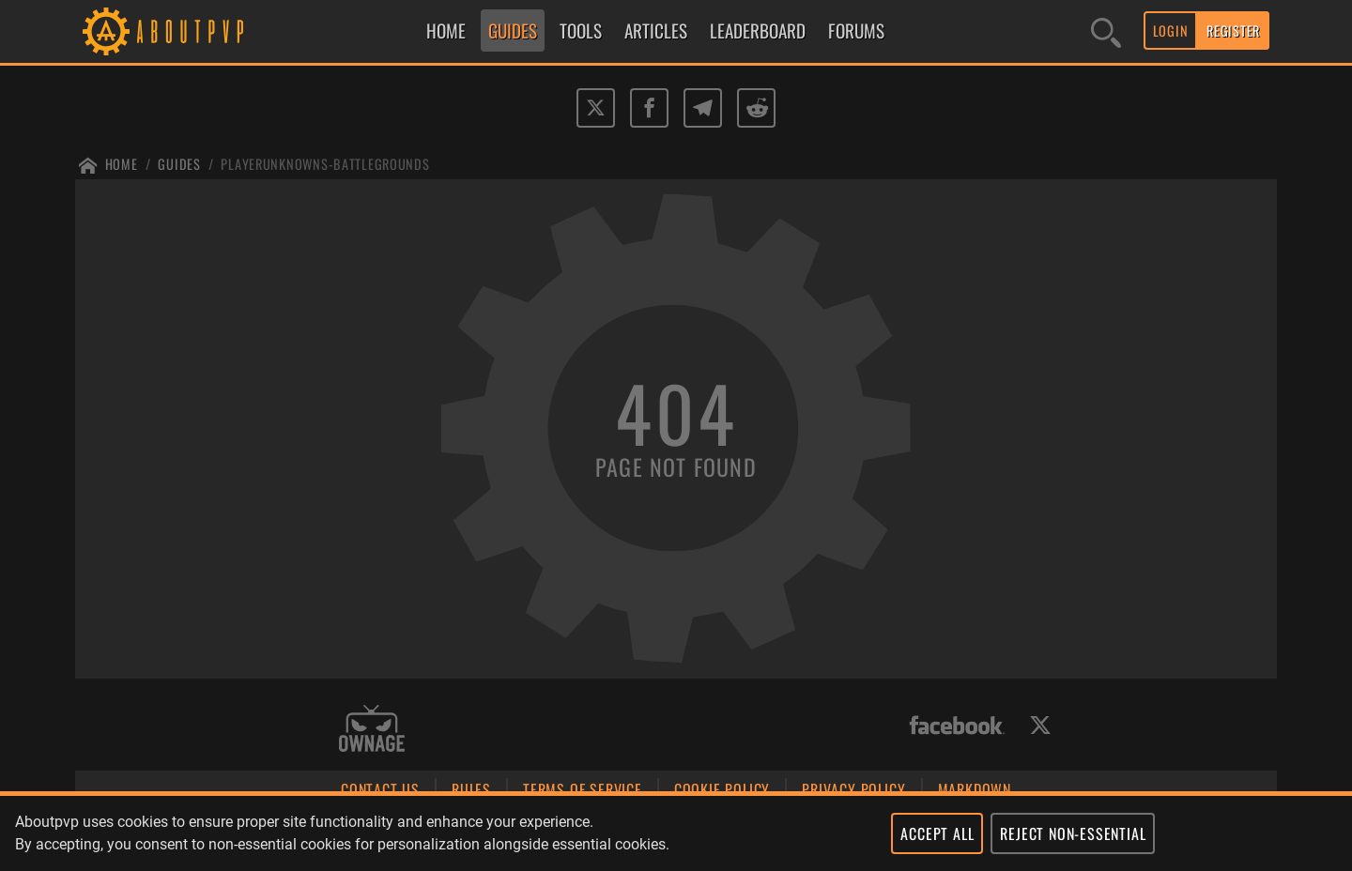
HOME (446, 30)
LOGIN (1171, 30)
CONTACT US (380, 789)
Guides (179, 164)
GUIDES (512, 30)
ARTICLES (655, 30)
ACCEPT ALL (937, 833)
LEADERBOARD (758, 30)
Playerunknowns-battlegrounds (325, 164)
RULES (471, 789)
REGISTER (1233, 30)
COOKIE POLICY (722, 789)
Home (121, 164)
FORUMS (856, 30)
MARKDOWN (974, 789)
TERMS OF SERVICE (582, 789)
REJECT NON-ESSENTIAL (1072, 833)
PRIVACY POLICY (853, 789)
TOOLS (581, 30)
